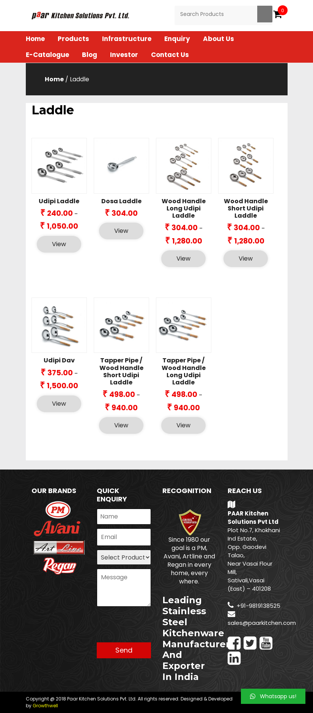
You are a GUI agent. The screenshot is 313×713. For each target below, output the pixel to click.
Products (73, 38)
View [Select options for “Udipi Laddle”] (59, 244)
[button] (273, 696)
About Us (218, 38)
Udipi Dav (59, 360)
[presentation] (154, 627)
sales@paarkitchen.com (262, 623)
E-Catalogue (47, 54)
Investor (124, 54)
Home (35, 38)
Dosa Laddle (121, 201)
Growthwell (45, 705)
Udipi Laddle (59, 201)
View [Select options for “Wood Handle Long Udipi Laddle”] (183, 258)
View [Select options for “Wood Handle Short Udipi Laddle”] (246, 258)
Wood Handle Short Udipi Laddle (246, 208)
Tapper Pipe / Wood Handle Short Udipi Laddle (121, 371)
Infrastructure (126, 38)
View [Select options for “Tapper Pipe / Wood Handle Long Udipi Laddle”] (183, 425)
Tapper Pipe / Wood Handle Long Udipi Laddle (184, 371)
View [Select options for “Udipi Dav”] (59, 403)
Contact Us (170, 54)
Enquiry (177, 38)
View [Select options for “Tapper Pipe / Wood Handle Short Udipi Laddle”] (121, 425)
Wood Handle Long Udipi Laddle (184, 208)
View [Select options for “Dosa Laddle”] (121, 230)
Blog (89, 54)
